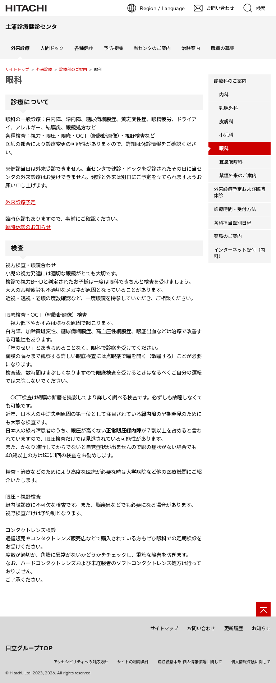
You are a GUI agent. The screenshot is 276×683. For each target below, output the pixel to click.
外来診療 (44, 69)
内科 (224, 94)
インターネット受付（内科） (239, 253)
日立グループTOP (28, 648)
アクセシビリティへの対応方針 (81, 661)
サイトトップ (17, 69)
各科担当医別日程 (232, 223)
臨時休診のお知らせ (28, 227)
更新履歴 (233, 628)
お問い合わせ (201, 628)
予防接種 (113, 48)
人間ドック (52, 48)
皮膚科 (226, 121)
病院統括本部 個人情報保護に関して (190, 661)
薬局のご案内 (228, 236)
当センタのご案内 (152, 48)
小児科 (226, 135)
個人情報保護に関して (251, 661)
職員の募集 (222, 48)
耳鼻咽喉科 (231, 162)
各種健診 (83, 48)
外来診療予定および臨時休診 (239, 192)
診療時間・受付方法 (235, 209)
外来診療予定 (20, 202)
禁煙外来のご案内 (238, 175)
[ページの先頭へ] (263, 609)
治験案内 (190, 48)
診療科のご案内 (73, 69)
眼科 (14, 79)
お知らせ (261, 628)
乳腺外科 (228, 108)
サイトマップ (164, 628)
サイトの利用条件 (133, 661)
